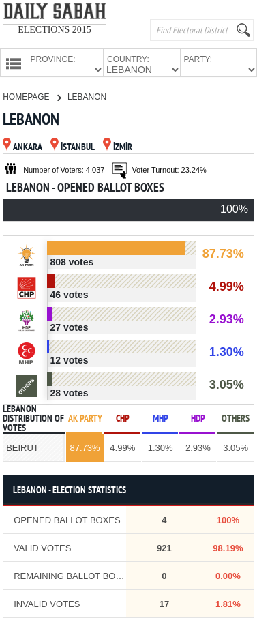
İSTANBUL (72, 146)
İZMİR (117, 146)
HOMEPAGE (32, 95)
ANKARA (22, 146)
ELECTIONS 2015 (54, 30)
